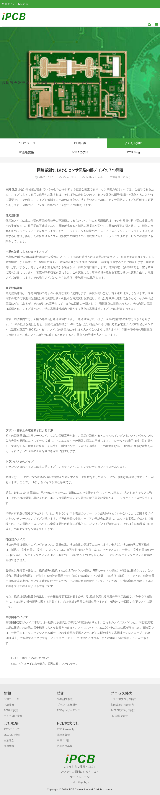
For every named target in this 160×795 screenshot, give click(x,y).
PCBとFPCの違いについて (34, 658)
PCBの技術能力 (119, 716)
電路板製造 (63, 735)
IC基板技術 (26, 152)
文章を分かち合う (120, 177)
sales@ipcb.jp (80, 782)
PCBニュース (27, 143)
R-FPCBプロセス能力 (122, 710)
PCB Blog (133, 152)
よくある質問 (133, 143)
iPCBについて (12, 729)
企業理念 (9, 740)
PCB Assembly (65, 729)
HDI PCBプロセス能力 (123, 699)
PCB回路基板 (64, 746)
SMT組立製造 (65, 699)
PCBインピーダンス (68, 710)
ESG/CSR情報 (12, 735)
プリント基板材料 (67, 705)
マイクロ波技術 (13, 716)
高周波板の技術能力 (122, 705)
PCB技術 (80, 143)
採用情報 (9, 746)
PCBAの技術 (80, 152)
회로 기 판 (63, 740)
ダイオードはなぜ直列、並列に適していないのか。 (49, 663)
